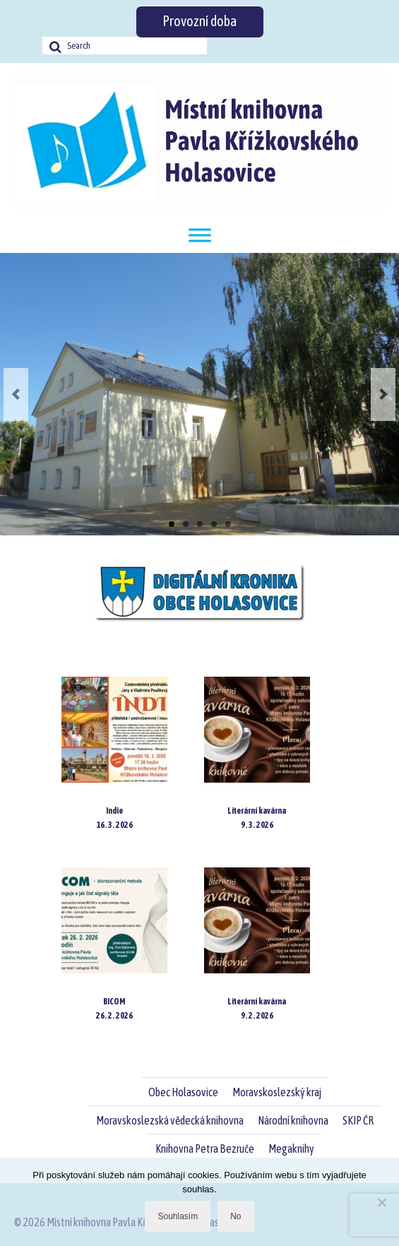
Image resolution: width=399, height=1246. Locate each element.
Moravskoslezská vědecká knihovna (170, 1120)
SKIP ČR (358, 1120)
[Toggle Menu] (200, 235)
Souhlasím (177, 1216)
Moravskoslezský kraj (276, 1092)
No (235, 1216)
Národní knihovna (293, 1120)
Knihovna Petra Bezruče (204, 1148)
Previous (16, 394)
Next (383, 394)
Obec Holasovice (183, 1092)
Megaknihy (291, 1148)
